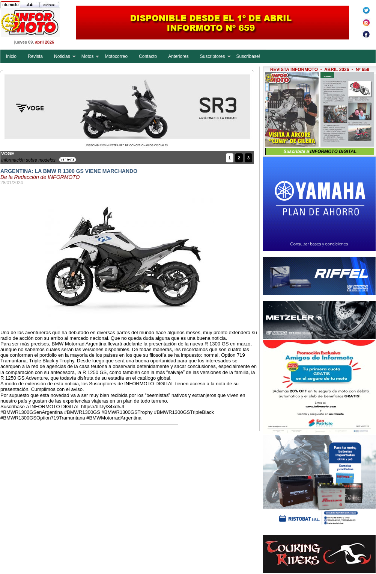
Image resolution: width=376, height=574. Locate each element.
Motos (87, 56)
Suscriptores (212, 56)
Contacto (148, 56)
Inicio (11, 56)
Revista (35, 56)
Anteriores (178, 56)
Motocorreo (116, 56)
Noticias (62, 56)
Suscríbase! (248, 56)
